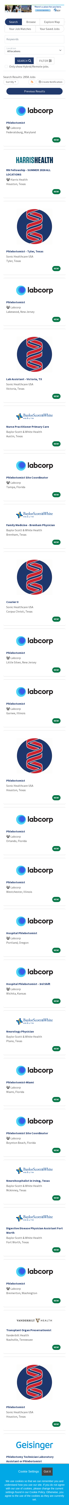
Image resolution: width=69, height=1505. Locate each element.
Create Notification (50, 82)
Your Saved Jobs (50, 29)
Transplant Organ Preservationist (28, 1330)
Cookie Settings (28, 1471)
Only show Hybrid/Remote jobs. (29, 66)
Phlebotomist (15, 122)
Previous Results (34, 91)
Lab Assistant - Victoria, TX (24, 379)
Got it (47, 1471)
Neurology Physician (20, 1031)
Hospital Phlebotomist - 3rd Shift (28, 984)
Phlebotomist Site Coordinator (27, 477)
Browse (31, 22)
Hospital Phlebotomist (21, 933)
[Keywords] (34, 39)
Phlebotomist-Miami (20, 1082)
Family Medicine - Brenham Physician (30, 525)
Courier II (12, 602)
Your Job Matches (20, 29)
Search (13, 22)
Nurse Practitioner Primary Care (27, 426)
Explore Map (52, 22)
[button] (45, 60)
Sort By (10, 82)
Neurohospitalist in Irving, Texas (28, 1180)
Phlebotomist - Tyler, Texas (24, 251)
